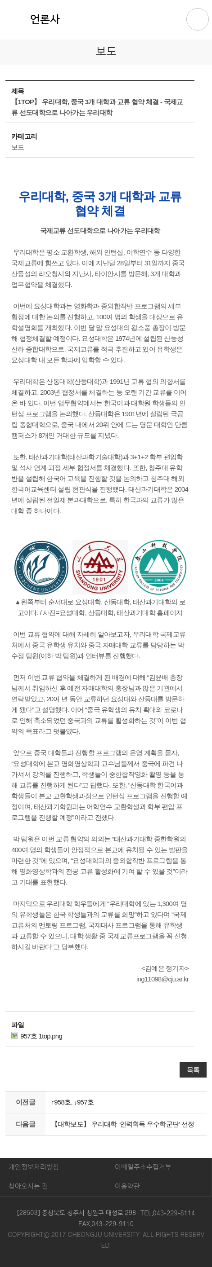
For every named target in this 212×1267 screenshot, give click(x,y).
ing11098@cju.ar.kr (162, 979)
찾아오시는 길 (28, 1186)
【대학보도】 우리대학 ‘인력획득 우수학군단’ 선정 (122, 1124)
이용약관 (127, 1186)
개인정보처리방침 (34, 1167)
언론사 (45, 20)
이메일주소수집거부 (143, 1167)
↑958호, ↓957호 (72, 1102)
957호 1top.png (36, 1036)
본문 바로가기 (106, 0)
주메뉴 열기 (197, 19)
